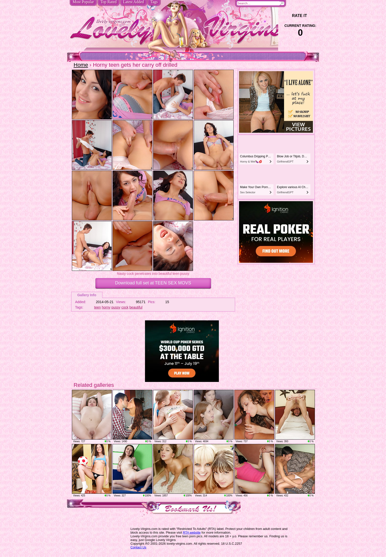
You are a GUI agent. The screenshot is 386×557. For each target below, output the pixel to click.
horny (106, 307)
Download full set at (153, 282)
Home (81, 65)
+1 (314, 15)
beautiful (136, 307)
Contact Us (138, 547)
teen (97, 307)
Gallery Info (86, 295)
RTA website (192, 532)
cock (125, 307)
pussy (115, 307)
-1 (286, 15)
